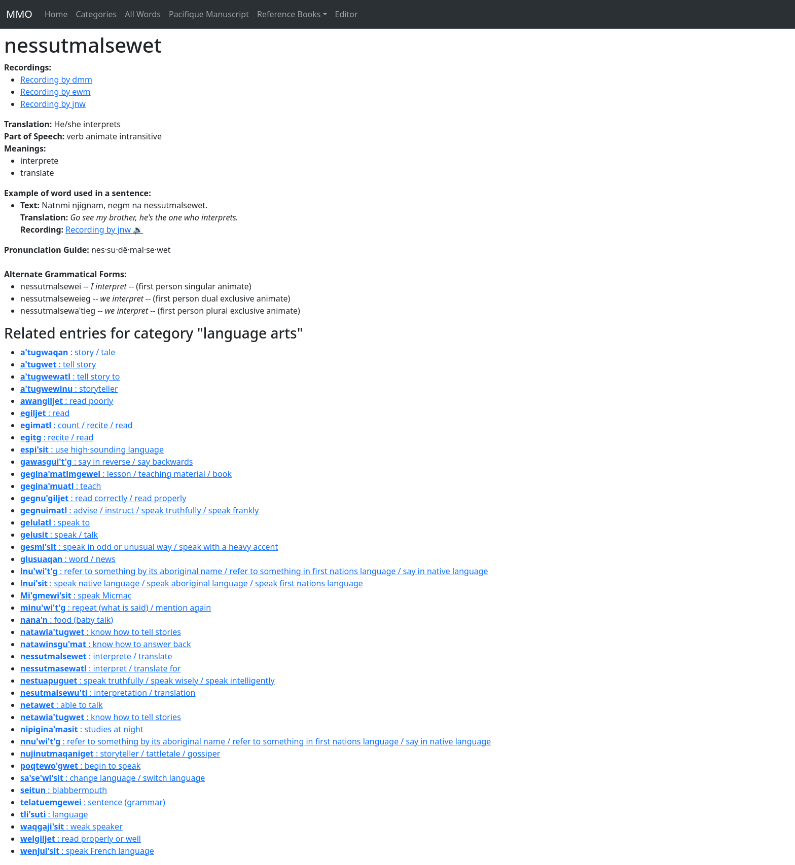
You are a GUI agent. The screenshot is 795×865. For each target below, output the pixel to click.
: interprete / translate (96, 656)
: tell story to (70, 376)
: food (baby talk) (66, 619)
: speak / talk (59, 534)
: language (54, 814)
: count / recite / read (76, 425)
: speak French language (87, 850)
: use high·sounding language (92, 449)
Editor (346, 14)
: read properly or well (80, 838)
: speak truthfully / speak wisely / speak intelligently (147, 680)
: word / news (68, 559)
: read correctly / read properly (103, 498)
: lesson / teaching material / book (126, 473)
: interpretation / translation (107, 692)
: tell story (58, 364)
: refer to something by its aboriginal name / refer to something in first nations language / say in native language (254, 571)
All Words (143, 14)
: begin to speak (80, 765)
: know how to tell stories (100, 631)
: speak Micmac (75, 595)
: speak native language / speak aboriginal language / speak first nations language (191, 583)
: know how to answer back (105, 644)
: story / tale (67, 352)
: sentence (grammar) (92, 802)
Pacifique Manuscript (209, 14)
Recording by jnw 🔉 (104, 229)
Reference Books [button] (289, 14)
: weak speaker (71, 826)
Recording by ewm (55, 91)
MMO (19, 14)
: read (44, 413)
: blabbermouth (63, 790)
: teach (60, 486)
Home (56, 14)
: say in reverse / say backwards (106, 461)
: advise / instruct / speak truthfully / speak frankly (139, 510)
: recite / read (56, 437)
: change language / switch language (112, 777)
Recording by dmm (56, 79)
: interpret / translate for (100, 668)
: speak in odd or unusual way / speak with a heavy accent (149, 546)
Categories (96, 14)
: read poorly (66, 400)
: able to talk (61, 704)
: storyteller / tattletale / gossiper (120, 753)
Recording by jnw (53, 103)
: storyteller (69, 388)
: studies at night (81, 729)
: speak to (55, 522)
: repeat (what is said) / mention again (115, 607)
